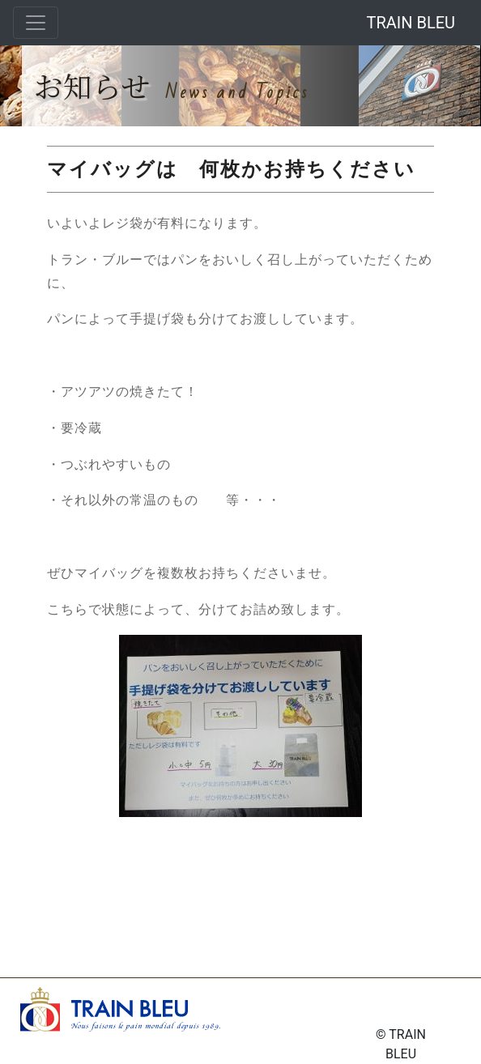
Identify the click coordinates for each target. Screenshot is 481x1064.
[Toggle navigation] (35, 22)
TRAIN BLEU (410, 22)
